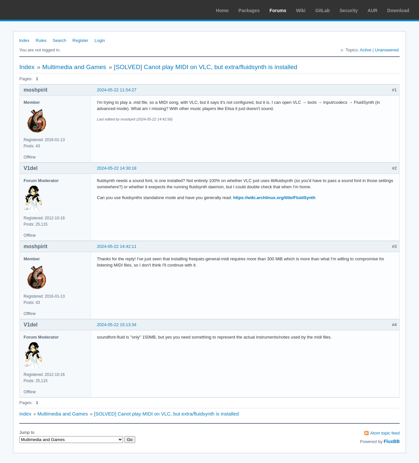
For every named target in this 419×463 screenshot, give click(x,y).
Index (24, 40)
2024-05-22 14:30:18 (117, 168)
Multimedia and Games (74, 67)
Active (365, 49)
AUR (372, 10)
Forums (277, 10)
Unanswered (387, 49)
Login (100, 40)
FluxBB (392, 441)
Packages (249, 10)
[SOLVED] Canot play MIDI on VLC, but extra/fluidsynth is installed (205, 67)
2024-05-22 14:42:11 (117, 246)
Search (59, 40)
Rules (41, 40)
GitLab (322, 10)
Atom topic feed (385, 433)
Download (398, 10)
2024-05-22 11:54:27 (117, 89)
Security (349, 10)
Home (222, 10)
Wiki (301, 10)
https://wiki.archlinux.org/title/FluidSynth (274, 197)
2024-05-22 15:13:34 (117, 324)
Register (80, 40)
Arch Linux (36, 9)
